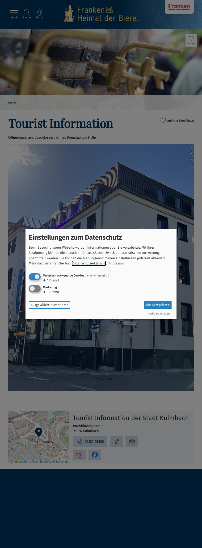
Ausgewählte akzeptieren (49, 305)
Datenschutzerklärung (88, 263)
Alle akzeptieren (157, 305)
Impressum (117, 263)
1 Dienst (51, 280)
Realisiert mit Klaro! (159, 313)
